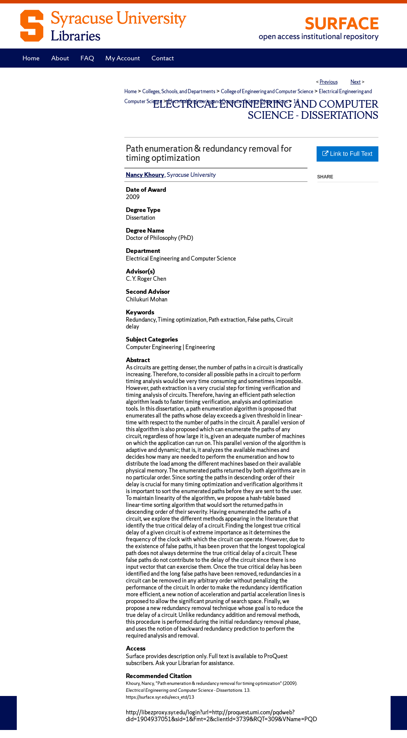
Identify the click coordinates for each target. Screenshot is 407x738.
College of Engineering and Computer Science (267, 91)
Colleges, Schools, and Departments (178, 91)
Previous (329, 82)
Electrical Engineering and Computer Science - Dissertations (265, 109)
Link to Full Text (347, 154)
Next (356, 82)
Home (130, 91)
